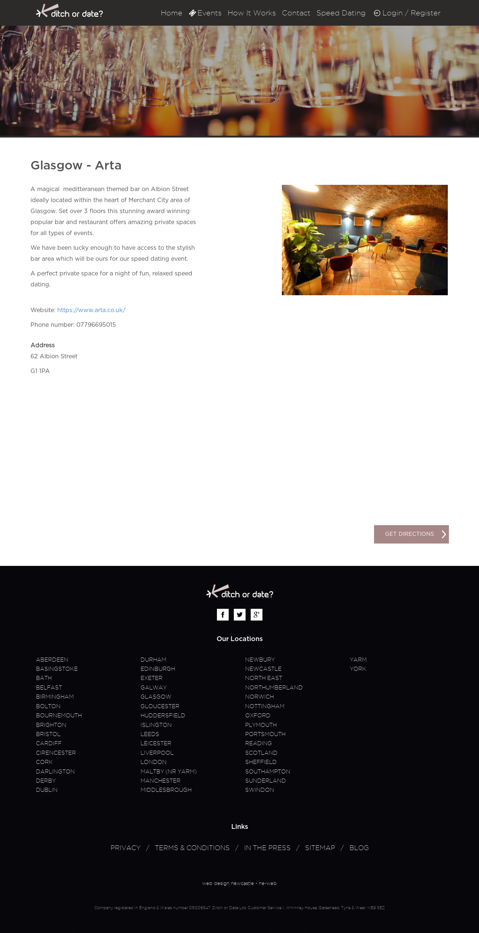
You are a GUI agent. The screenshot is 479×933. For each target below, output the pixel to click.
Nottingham (264, 706)
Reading (258, 743)
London (154, 762)
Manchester (161, 781)
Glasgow (156, 697)
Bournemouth (59, 715)
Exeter (152, 678)
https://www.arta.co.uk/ (91, 310)
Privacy (125, 847)
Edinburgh (158, 669)
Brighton (51, 725)
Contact (296, 13)
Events (209, 13)
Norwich (259, 697)
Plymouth (261, 725)
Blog (359, 847)
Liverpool (157, 753)
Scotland (261, 753)
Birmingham (55, 697)
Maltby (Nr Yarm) (169, 772)
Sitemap (320, 847)
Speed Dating (341, 13)
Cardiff (49, 743)
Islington (156, 725)
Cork (44, 762)
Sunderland (265, 781)
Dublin (47, 790)
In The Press (267, 847)
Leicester (156, 743)
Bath (44, 678)
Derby (46, 781)
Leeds (150, 734)
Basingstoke (57, 669)
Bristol (48, 734)
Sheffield (261, 762)
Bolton (48, 706)
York (358, 669)
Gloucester (160, 706)
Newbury (260, 660)
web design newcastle (228, 883)
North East (263, 678)
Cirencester (56, 753)
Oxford (258, 715)
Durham (153, 660)
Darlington (55, 772)
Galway (154, 688)
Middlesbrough (166, 790)
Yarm (358, 660)
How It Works (252, 13)
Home (171, 13)
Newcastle (263, 669)
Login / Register (411, 13)
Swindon (259, 790)
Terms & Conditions (192, 847)
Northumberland (274, 688)
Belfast (49, 688)
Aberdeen (52, 660)
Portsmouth (265, 734)
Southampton (267, 772)
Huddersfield (163, 715)
